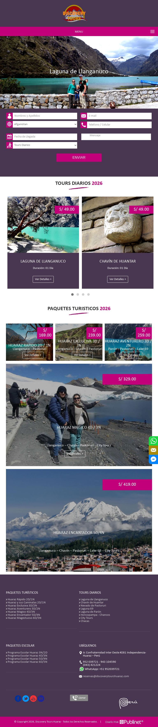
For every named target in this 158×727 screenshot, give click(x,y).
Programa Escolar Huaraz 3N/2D (27, 652)
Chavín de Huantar (92, 602)
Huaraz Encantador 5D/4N (24, 615)
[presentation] (102, 146)
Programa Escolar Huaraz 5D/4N (27, 658)
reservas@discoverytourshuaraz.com (106, 676)
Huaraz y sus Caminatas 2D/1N (27, 602)
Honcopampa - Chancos (95, 615)
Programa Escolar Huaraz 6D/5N (27, 662)
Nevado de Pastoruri (93, 605)
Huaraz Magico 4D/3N (21, 611)
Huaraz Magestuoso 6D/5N (24, 618)
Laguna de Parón (91, 611)
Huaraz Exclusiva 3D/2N (22, 605)
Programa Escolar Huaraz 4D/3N (27, 655)
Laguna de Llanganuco (94, 599)
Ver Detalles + (43, 279)
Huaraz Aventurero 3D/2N (24, 608)
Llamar (79, 698)
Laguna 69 (87, 608)
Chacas (85, 621)
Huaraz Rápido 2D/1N (21, 599)
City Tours (87, 618)
